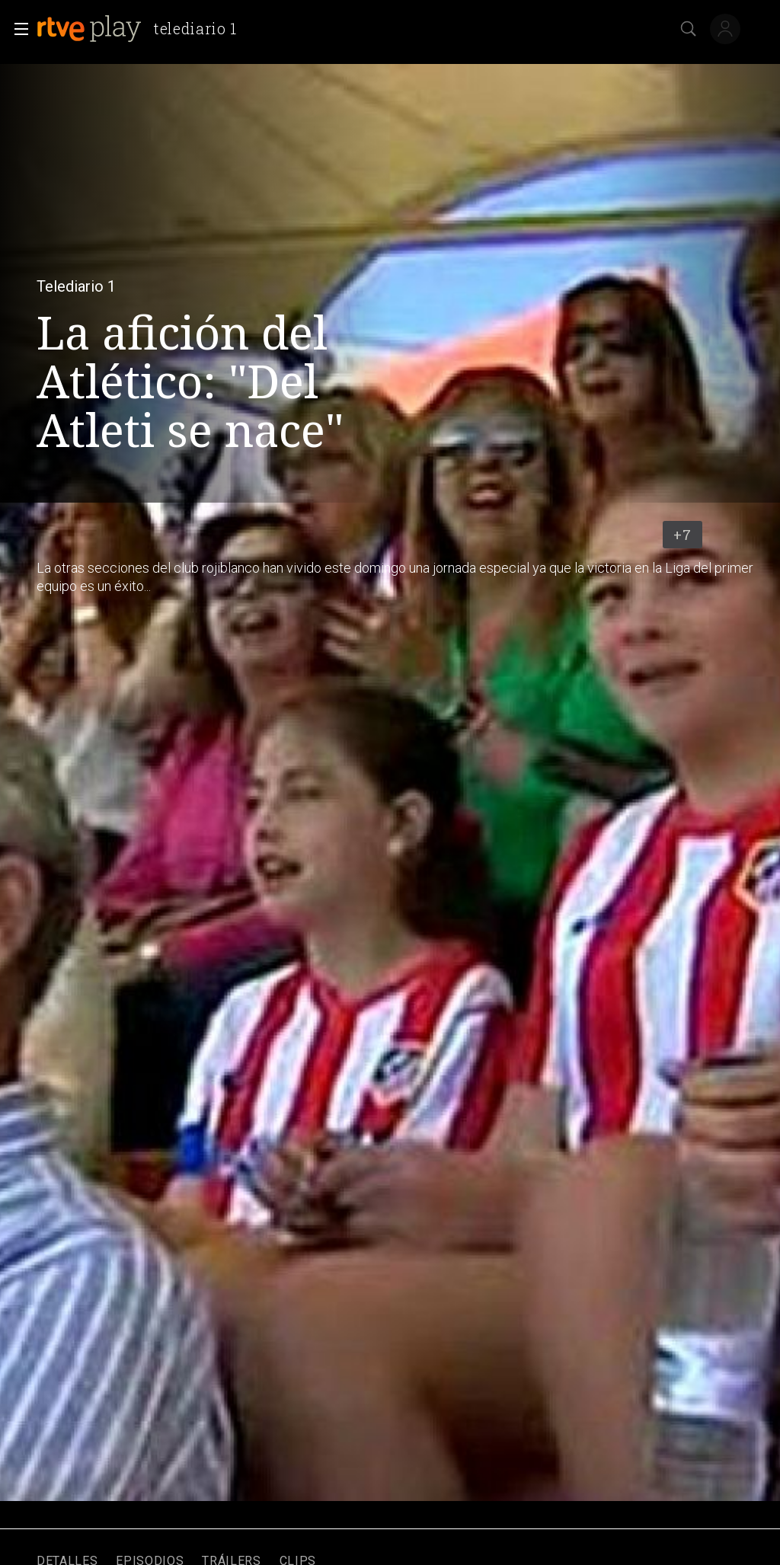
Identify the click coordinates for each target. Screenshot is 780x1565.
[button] (17, 29)
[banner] (143, 29)
